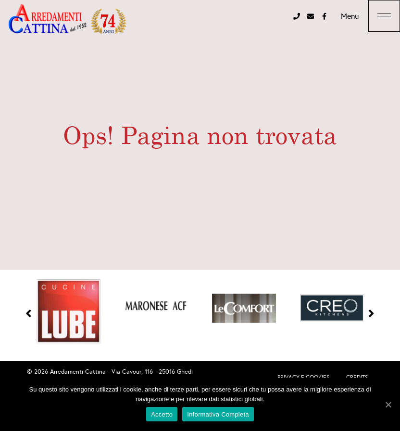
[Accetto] (388, 404)
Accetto (162, 414)
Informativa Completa (218, 414)
